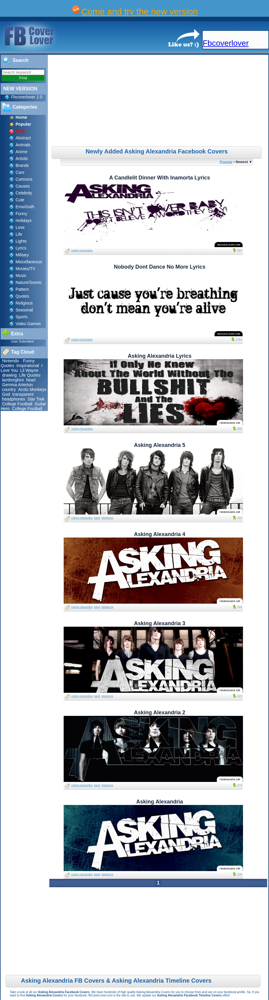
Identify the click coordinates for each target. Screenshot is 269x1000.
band (97, 517)
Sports (21, 316)
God (6, 394)
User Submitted (22, 341)
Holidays (24, 220)
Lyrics (21, 248)
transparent (22, 394)
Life (19, 234)
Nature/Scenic (29, 282)
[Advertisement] (159, 101)
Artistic (22, 158)
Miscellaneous (29, 261)
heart (31, 380)
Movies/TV (25, 268)
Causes (23, 186)
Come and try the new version (139, 11)
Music (21, 275)
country (9, 389)
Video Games (28, 323)
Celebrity (24, 193)
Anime (21, 151)
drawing (9, 375)
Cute (20, 199)
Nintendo (11, 360)
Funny (21, 213)
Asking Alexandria (82, 250)
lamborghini (13, 380)
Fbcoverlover (226, 43)
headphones (13, 399)
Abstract (23, 138)
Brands (22, 165)
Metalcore (108, 517)
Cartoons (24, 179)
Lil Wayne (29, 370)
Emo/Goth (25, 206)
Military (22, 254)
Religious (24, 303)
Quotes (22, 296)
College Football (17, 403)
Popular (226, 162)
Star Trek (36, 399)
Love (20, 227)
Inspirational (27, 365)
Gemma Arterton (17, 384)
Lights (21, 241)
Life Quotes (30, 375)
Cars (20, 172)
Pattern (22, 289)
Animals (23, 144)
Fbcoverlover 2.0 (26, 97)
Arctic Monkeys (32, 389)
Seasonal (24, 310)
